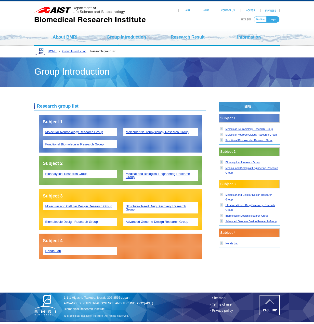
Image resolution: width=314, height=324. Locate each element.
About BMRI (65, 37)
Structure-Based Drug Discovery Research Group (156, 207)
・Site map (217, 298)
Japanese (270, 10)
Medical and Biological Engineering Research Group (158, 175)
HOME (206, 10)
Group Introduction (126, 37)
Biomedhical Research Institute (47, 305)
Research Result (188, 37)
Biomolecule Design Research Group (246, 215)
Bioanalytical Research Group (242, 162)
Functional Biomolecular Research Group (249, 140)
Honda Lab (231, 243)
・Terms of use (220, 304)
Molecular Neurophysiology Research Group (251, 134)
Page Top (270, 305)
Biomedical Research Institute (90, 18)
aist (90, 10)
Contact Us (227, 10)
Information (249, 37)
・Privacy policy (221, 310)
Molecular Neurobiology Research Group (249, 128)
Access (250, 10)
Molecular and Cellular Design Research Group (78, 206)
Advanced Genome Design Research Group (251, 221)
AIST (187, 10)
